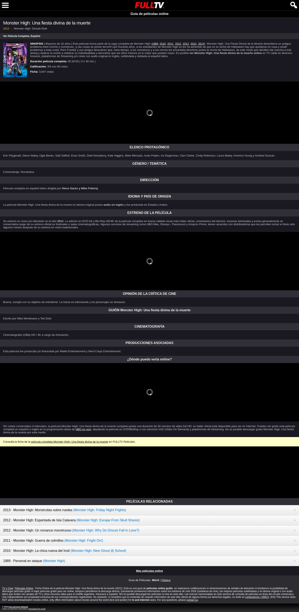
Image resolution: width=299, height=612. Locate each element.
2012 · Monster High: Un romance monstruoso (71, 530)
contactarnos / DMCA (257, 597)
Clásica (165, 580)
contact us (192, 600)
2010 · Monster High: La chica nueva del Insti (64, 550)
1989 (155, 43)
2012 (178, 43)
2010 (163, 43)
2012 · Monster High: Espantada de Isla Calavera (71, 520)
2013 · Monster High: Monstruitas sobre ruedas (64, 510)
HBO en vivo (83, 429)
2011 (170, 43)
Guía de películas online (149, 14)
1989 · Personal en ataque (34, 561)
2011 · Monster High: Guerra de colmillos (53, 540)
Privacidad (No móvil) (36, 609)
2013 (201, 43)
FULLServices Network (18, 607)
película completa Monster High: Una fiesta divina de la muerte (69, 441)
